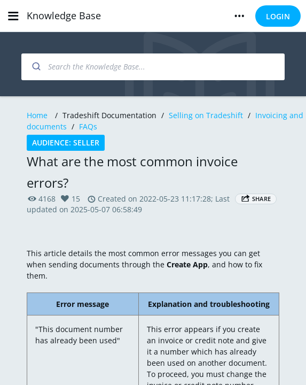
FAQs (88, 126)
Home (37, 115)
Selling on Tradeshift (206, 115)
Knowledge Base (64, 15)
